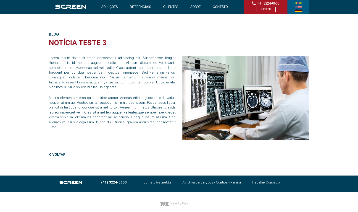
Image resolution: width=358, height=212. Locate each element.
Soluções (109, 7)
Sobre (195, 7)
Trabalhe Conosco (266, 182)
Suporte (266, 9)
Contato (220, 7)
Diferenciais (140, 7)
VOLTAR (57, 155)
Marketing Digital (180, 203)
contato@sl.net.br (157, 182)
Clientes (170, 7)
